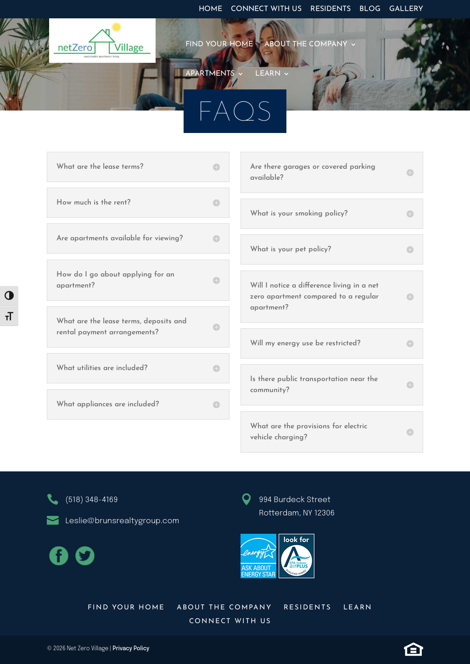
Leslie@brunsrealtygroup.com (122, 521)
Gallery (406, 9)
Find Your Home (219, 44)
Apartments (210, 74)
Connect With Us (266, 9)
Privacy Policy (131, 649)
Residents (330, 9)
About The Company (305, 44)
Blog (369, 9)
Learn (267, 74)
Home (210, 9)
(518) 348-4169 (91, 500)
